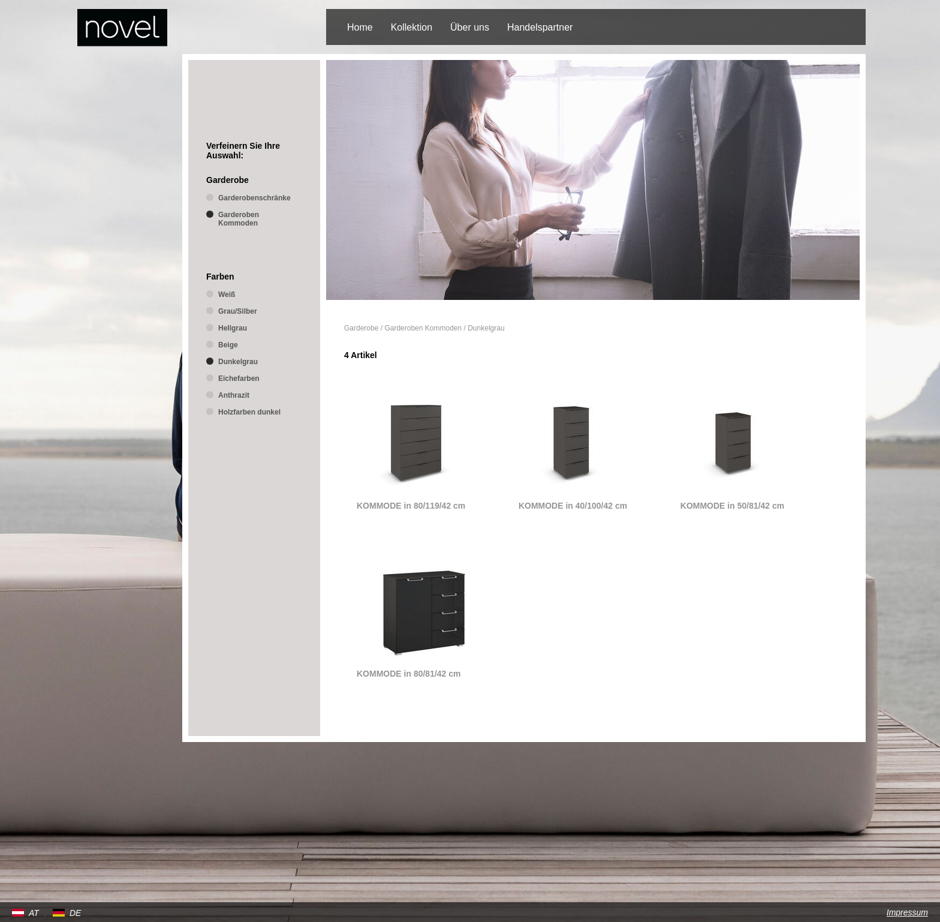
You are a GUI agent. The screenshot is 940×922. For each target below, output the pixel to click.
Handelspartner (540, 27)
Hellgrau (232, 328)
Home (360, 27)
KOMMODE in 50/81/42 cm (732, 505)
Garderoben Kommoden (423, 328)
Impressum (907, 912)
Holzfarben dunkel (249, 412)
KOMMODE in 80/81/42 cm (409, 673)
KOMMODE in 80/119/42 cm (411, 505)
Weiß (226, 294)
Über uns (469, 27)
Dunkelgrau (486, 328)
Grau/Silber (237, 311)
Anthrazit (233, 395)
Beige (228, 345)
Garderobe (361, 328)
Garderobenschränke (254, 198)
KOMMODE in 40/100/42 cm (573, 505)
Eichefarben (239, 378)
